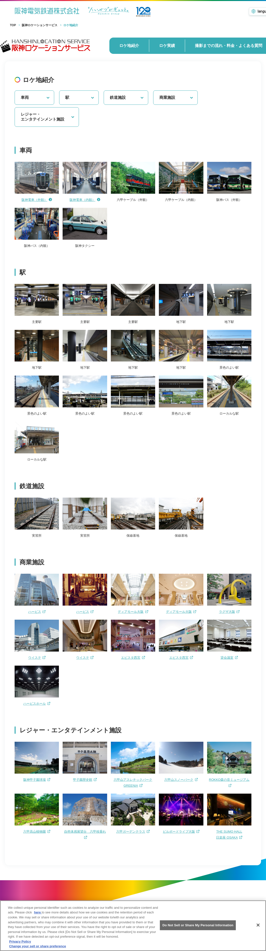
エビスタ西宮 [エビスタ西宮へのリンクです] (133, 657)
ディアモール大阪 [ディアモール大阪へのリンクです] (133, 611)
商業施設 (176, 97)
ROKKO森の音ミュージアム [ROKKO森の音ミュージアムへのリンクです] (229, 782)
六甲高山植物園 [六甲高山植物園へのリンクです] (36, 831)
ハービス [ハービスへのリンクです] (37, 611)
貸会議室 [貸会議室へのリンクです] (229, 657)
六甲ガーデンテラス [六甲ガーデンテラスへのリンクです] (133, 831)
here (38, 916)
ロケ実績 (167, 45)
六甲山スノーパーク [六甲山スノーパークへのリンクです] (181, 780)
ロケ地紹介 (129, 45)
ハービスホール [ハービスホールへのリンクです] (36, 703)
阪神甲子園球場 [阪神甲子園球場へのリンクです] (36, 780)
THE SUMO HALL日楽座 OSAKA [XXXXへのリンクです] (229, 834)
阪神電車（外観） (37, 200)
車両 (35, 97)
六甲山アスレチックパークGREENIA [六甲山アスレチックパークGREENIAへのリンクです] (133, 782)
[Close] (258, 929)
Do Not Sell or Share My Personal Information (197, 929)
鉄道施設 (127, 97)
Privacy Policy (20, 945)
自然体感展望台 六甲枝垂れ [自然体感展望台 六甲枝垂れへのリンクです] (85, 834)
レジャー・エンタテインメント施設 (48, 117)
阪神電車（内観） (85, 200)
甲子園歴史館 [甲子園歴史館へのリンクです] (85, 780)
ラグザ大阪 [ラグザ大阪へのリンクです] (229, 611)
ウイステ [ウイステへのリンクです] (37, 657)
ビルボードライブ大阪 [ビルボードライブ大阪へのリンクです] (181, 831)
